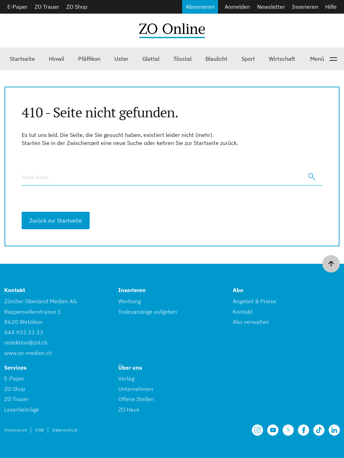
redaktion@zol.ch (25, 342)
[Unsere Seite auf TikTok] (318, 430)
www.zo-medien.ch (28, 352)
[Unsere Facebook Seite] (303, 430)
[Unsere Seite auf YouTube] (272, 430)
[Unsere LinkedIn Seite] (334, 430)
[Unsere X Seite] (288, 430)
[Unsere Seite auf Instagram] (257, 430)
